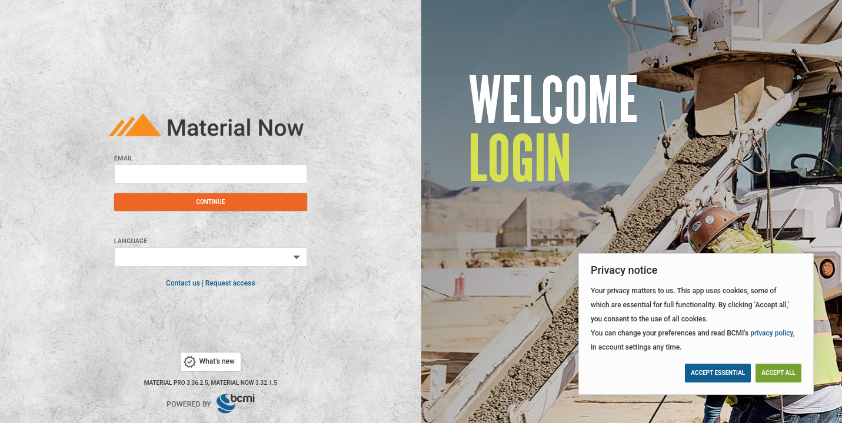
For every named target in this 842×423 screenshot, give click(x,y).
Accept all (778, 373)
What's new (208, 362)
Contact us (183, 283)
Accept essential (718, 373)
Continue (210, 202)
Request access (230, 283)
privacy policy (771, 333)
